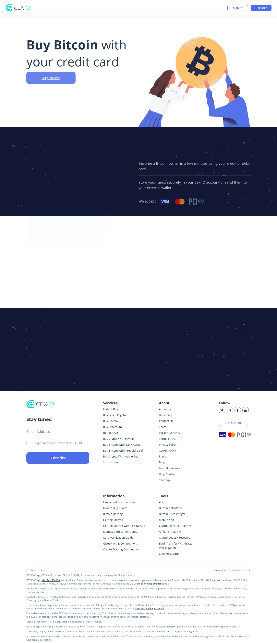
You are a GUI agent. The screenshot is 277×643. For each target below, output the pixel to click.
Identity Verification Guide (120, 532)
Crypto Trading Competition (121, 549)
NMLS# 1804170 (51, 580)
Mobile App (166, 520)
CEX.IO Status (233, 423)
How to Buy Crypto (115, 508)
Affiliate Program (170, 532)
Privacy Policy (167, 444)
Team (162, 427)
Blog (162, 462)
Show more (110, 462)
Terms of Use (167, 439)
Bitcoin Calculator (170, 508)
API (161, 502)
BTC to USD (110, 433)
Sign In (237, 8)
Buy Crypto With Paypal (118, 439)
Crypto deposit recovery (174, 537)
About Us (165, 409)
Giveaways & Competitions (120, 543)
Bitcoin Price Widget (172, 514)
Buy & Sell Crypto (114, 415)
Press (162, 456)
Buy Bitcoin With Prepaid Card (123, 450)
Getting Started (113, 520)
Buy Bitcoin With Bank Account (123, 444)
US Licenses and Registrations (146, 583)
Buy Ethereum (112, 427)
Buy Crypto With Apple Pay (120, 456)
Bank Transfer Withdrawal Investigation (176, 546)
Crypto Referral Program (175, 526)
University (165, 415)
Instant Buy (110, 409)
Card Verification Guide (118, 537)
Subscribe (58, 458)
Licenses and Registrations (149, 608)
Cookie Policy (167, 450)
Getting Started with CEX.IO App (124, 526)
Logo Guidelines (169, 468)
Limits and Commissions (119, 502)
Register (261, 8)
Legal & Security (169, 433)
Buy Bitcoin (51, 85)
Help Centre (167, 474)
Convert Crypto (169, 554)
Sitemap (164, 480)
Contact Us (166, 421)
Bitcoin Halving (113, 514)
